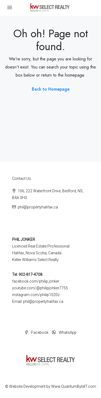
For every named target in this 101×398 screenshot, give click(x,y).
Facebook (36, 332)
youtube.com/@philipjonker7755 (40, 288)
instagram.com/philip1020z (36, 295)
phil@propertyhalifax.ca (38, 207)
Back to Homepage (50, 89)
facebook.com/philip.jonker (35, 281)
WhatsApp (64, 332)
